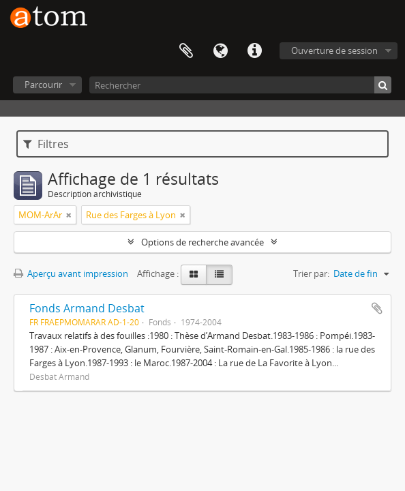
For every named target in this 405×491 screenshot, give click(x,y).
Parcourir (43, 84)
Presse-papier (186, 51)
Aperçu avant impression (71, 273)
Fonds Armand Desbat (87, 308)
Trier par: (311, 273)
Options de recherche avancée (202, 242)
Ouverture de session (334, 50)
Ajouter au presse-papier (377, 308)
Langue (220, 51)
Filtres (46, 143)
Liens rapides (254, 51)
